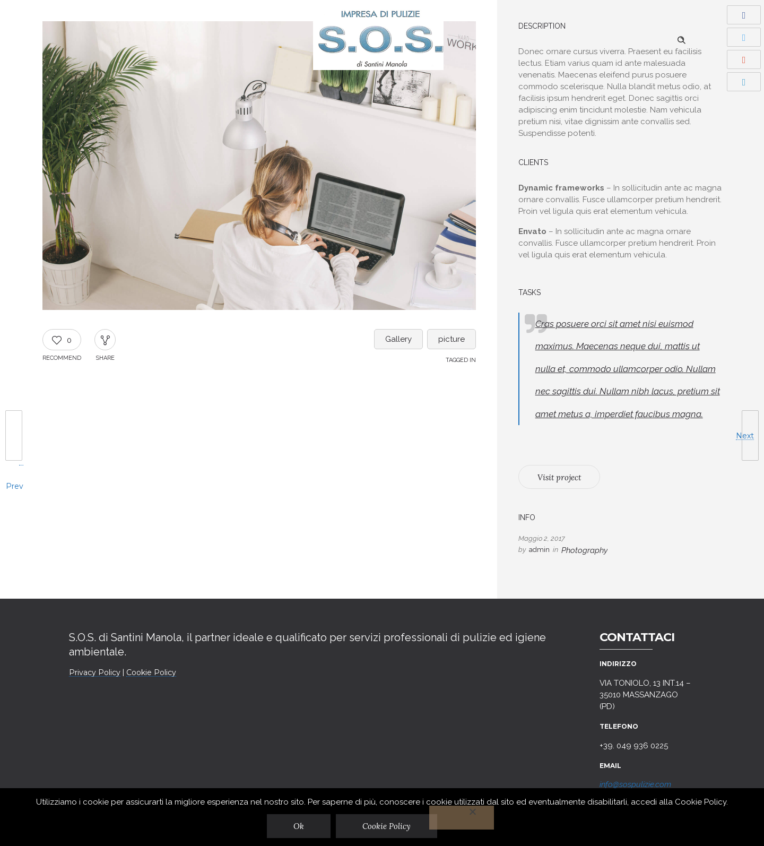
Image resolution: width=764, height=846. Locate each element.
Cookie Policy (151, 672)
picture (451, 339)
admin (539, 550)
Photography (584, 550)
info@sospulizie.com (635, 784)
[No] (462, 818)
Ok (299, 826)
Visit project (559, 477)
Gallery (398, 339)
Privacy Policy (94, 672)
